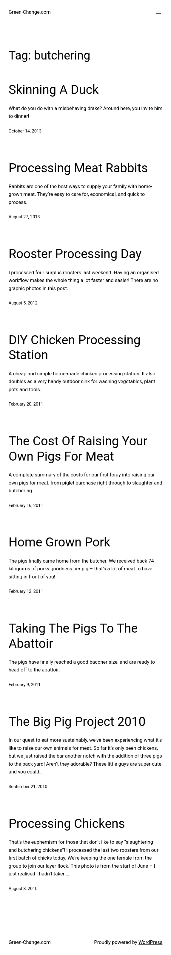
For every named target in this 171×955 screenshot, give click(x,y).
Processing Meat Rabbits (78, 168)
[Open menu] (158, 12)
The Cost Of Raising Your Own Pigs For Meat (78, 448)
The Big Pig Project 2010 (77, 721)
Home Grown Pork (59, 542)
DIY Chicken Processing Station (75, 347)
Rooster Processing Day (75, 253)
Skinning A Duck (54, 89)
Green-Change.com (30, 12)
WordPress (150, 942)
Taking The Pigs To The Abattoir (73, 636)
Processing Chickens (67, 823)
